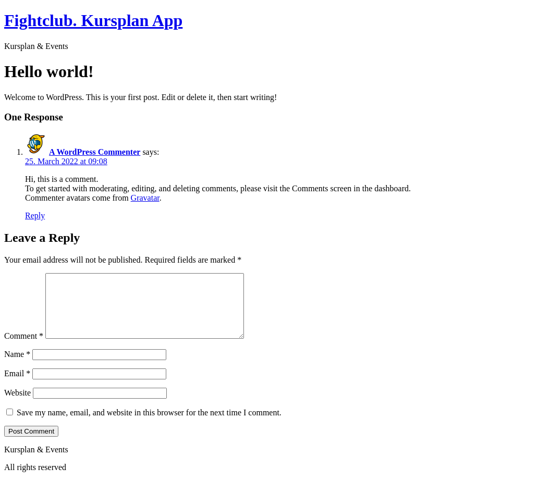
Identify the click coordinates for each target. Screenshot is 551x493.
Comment (23, 348)
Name (17, 366)
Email (17, 385)
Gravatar (145, 197)
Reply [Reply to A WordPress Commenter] (35, 215)
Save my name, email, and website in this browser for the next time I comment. (149, 425)
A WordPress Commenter (94, 151)
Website (17, 405)
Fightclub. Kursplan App (93, 20)
